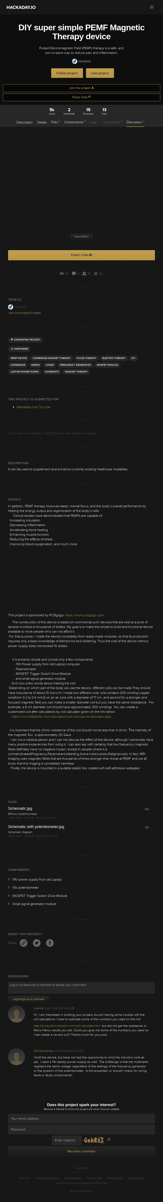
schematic (52, 371)
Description (25, 122)
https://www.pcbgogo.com (84, 615)
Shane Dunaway (43, 1051)
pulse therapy (86, 358)
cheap (50, 365)
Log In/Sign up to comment (28, 999)
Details (42, 122)
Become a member (54, 1109)
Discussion (135, 122)
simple (35, 365)
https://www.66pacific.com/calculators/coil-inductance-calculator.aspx (61, 716)
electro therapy (113, 358)
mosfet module (107, 365)
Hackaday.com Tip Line (33, 407)
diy (133, 358)
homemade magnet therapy (52, 358)
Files (55, 122)
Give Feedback (73, 1178)
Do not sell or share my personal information (81, 1183)
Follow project (67, 73)
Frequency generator (75, 365)
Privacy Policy (115, 1178)
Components (74, 122)
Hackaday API (136, 1178)
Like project (100, 73)
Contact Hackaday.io (47, 1178)
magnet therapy (76, 371)
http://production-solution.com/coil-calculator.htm (67, 1026)
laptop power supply (25, 371)
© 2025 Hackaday (81, 1191)
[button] (152, 7)
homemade (18, 365)
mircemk (81, 61)
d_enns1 (38, 1008)
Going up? (81, 1168)
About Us (24, 1178)
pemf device (19, 358)
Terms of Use (94, 1178)
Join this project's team (24, 313)
